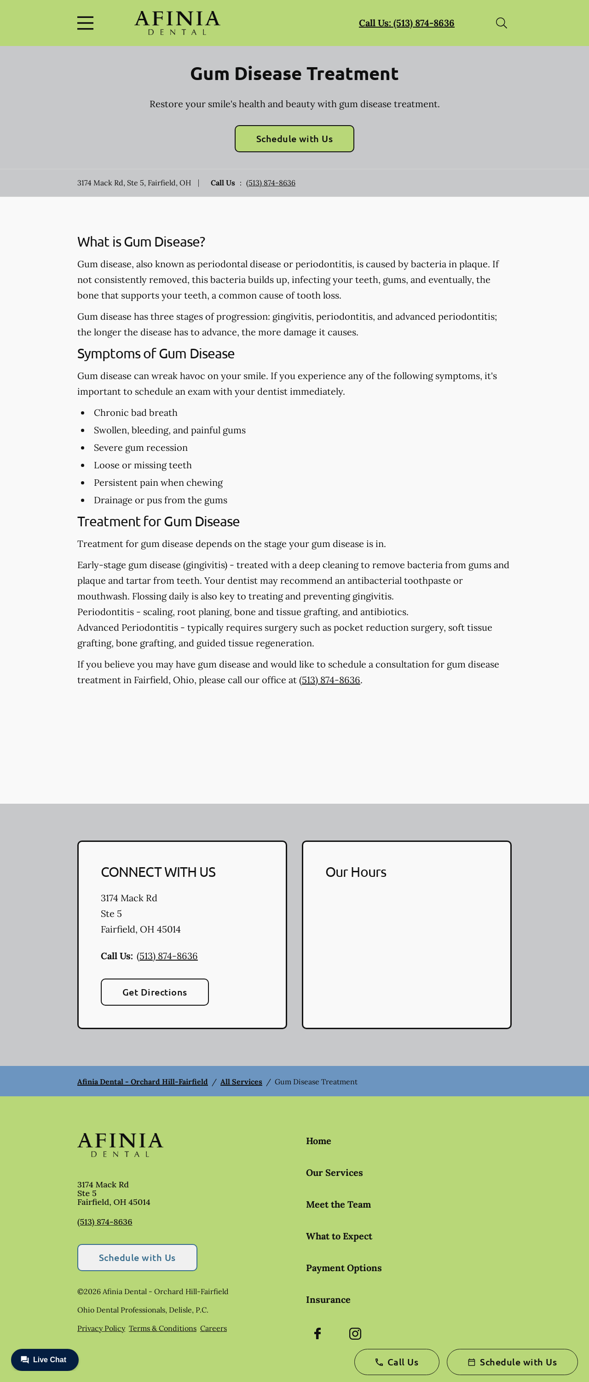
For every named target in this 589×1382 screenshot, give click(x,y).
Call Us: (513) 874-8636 (407, 23)
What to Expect (339, 1236)
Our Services (334, 1172)
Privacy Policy (101, 1328)
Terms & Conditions (162, 1328)
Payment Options (344, 1267)
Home (318, 1140)
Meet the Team (338, 1204)
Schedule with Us (294, 138)
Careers (213, 1328)
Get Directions (154, 992)
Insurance (328, 1299)
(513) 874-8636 (270, 182)
